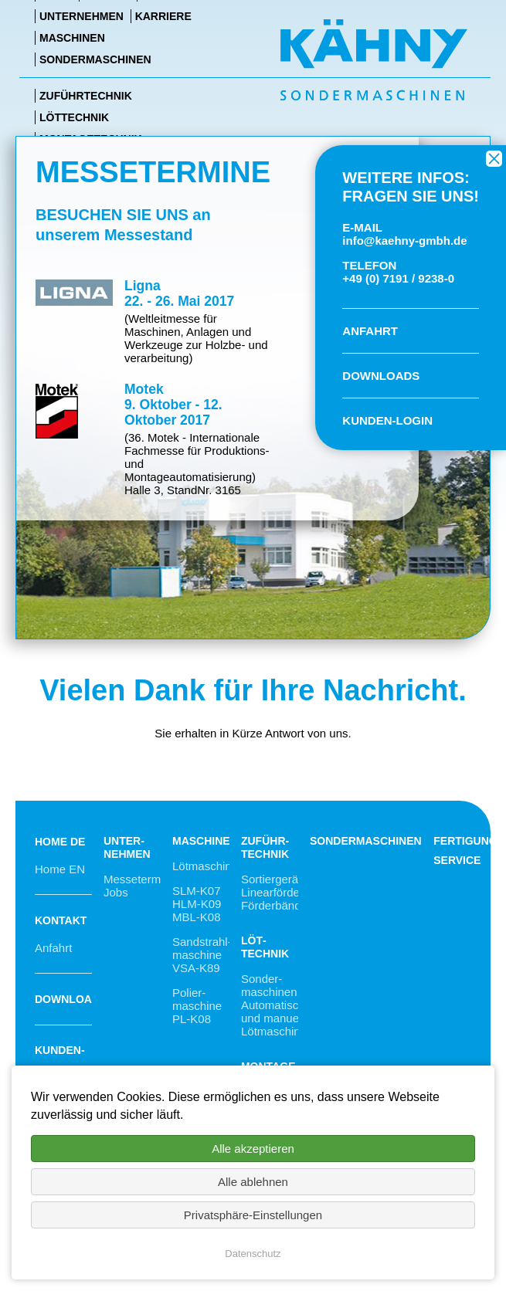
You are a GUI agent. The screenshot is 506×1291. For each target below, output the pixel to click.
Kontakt (61, 920)
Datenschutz (252, 1253)
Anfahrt (53, 947)
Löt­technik (265, 947)
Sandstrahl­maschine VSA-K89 (202, 954)
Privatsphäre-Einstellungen (253, 1215)
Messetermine (140, 879)
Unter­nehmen (127, 847)
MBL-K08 (196, 916)
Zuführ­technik (265, 847)
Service (457, 860)
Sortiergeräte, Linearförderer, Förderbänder (279, 892)
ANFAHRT (370, 330)
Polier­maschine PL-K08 (197, 1005)
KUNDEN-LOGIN (387, 420)
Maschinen (205, 841)
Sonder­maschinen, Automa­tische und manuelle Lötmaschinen (277, 1005)
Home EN (60, 869)
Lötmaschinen (208, 866)
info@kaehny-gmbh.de (404, 240)
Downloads (71, 999)
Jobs (116, 892)
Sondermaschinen (366, 841)
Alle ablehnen (253, 1181)
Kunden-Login (60, 1063)
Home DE (60, 841)
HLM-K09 (196, 903)
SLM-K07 (196, 890)
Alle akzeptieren (253, 1148)
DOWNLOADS (380, 375)
